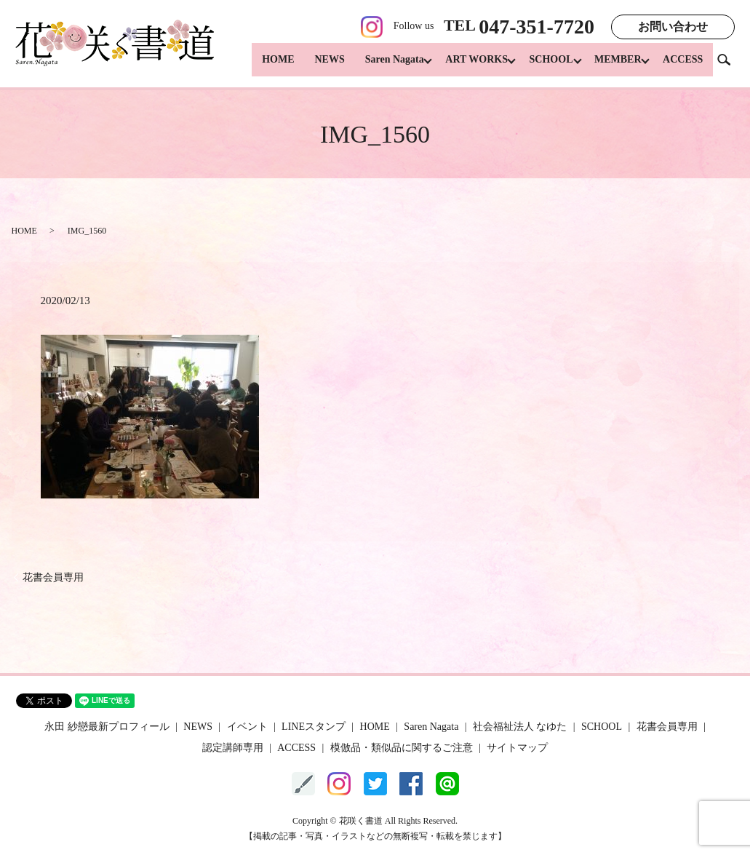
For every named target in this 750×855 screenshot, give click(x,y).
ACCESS (683, 65)
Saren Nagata (378, 65)
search (730, 65)
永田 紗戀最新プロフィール (106, 726)
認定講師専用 (232, 747)
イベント (247, 726)
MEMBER (614, 65)
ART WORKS (465, 65)
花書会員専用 (53, 577)
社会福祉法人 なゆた (520, 726)
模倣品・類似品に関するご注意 (401, 747)
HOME (262, 65)
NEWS (314, 65)
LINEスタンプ (314, 726)
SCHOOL (543, 65)
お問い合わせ (673, 26)
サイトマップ (517, 747)
